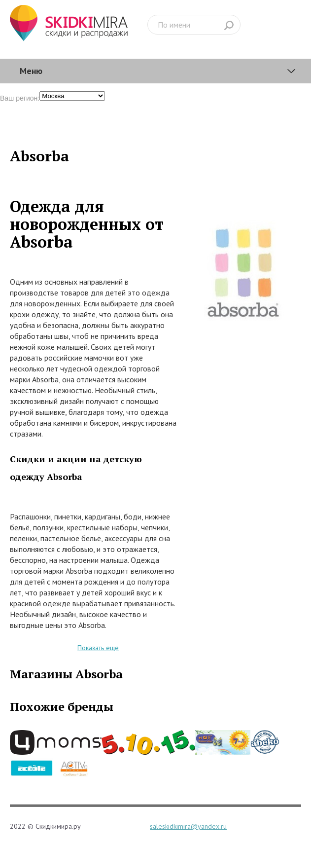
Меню (31, 70)
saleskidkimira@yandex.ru (188, 826)
